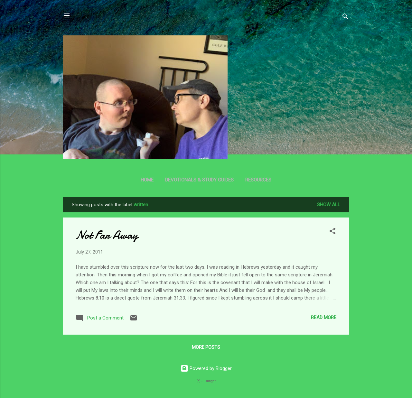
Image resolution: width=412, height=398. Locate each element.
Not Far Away (107, 235)
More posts (206, 347)
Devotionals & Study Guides (199, 180)
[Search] (345, 17)
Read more (323, 317)
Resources (258, 180)
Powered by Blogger (206, 368)
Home (147, 180)
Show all (328, 205)
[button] (332, 232)
